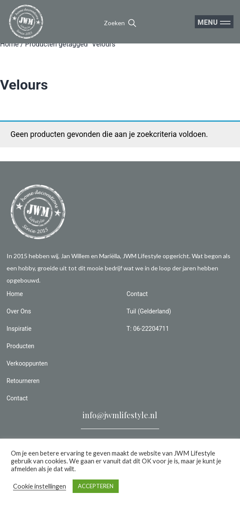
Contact (17, 398)
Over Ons (19, 311)
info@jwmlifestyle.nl (120, 415)
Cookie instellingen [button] (39, 486)
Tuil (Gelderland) (149, 311)
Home (9, 44)
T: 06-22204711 (148, 328)
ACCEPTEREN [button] (95, 486)
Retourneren (23, 380)
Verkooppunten (27, 363)
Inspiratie (19, 328)
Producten (20, 346)
